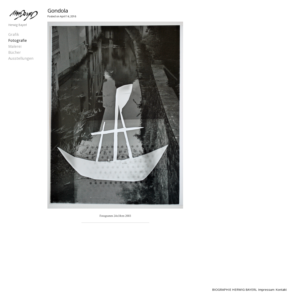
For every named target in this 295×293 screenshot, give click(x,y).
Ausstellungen (20, 58)
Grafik (13, 34)
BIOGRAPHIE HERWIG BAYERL (234, 289)
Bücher (14, 52)
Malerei (14, 46)
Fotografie (17, 40)
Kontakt (281, 289)
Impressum (266, 289)
